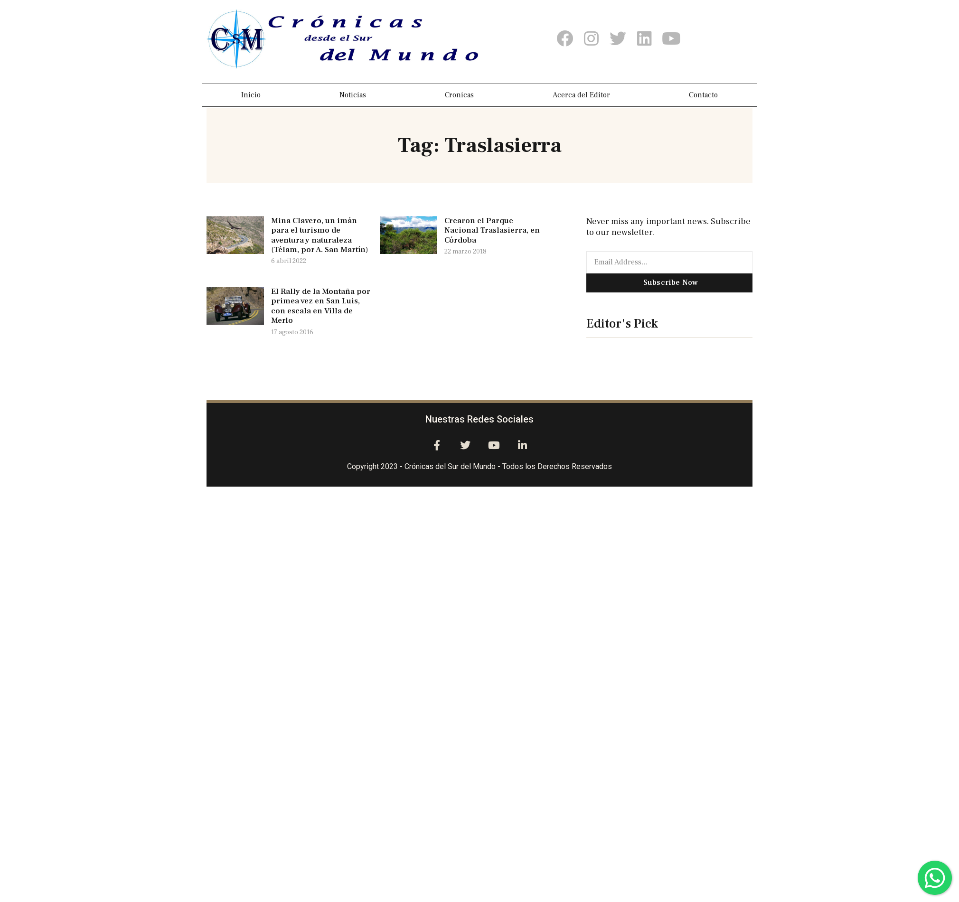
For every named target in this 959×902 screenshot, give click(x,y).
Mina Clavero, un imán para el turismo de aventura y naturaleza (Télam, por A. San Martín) (319, 235)
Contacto (703, 95)
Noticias (352, 95)
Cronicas (459, 95)
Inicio (251, 95)
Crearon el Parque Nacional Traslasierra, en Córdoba (492, 230)
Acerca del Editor (581, 95)
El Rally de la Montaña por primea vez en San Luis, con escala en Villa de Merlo (320, 306)
